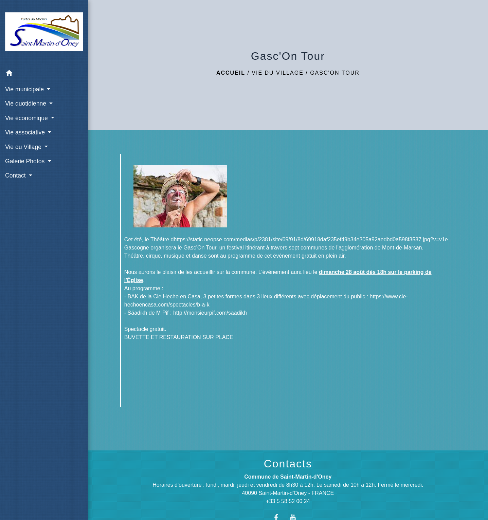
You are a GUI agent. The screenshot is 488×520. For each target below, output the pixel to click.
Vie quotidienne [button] (26, 103)
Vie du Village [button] (24, 147)
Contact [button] (16, 175)
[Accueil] (44, 33)
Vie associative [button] (26, 132)
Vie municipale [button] (25, 89)
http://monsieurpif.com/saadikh (210, 313)
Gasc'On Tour (335, 73)
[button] (44, 74)
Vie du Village (278, 73)
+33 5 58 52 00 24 (288, 501)
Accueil (230, 73)
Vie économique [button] (27, 118)
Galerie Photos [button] (25, 161)
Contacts (288, 464)
